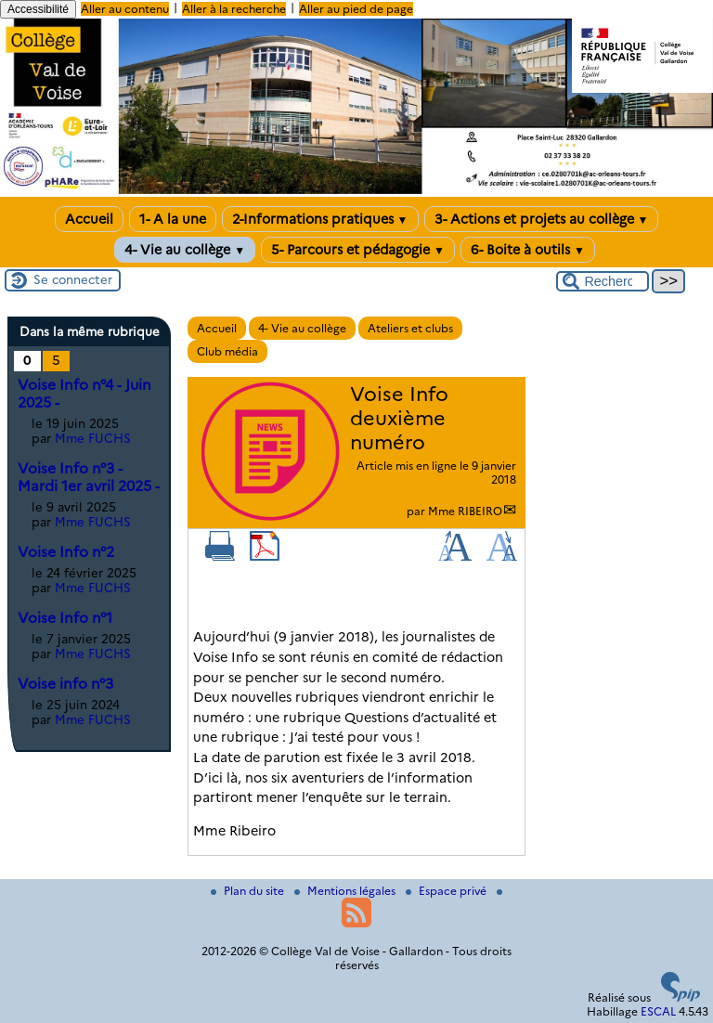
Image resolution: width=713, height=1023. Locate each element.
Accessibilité (38, 9)
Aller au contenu (125, 9)
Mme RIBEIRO (465, 511)
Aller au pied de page (356, 9)
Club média (227, 351)
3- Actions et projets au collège (541, 219)
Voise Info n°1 (65, 618)
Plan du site (249, 891)
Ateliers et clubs (410, 328)
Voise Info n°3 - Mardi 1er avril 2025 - (89, 477)
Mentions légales (346, 891)
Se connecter (72, 279)
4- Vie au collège (184, 249)
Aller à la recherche (234, 9)
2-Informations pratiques (320, 219)
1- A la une (172, 219)
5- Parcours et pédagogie (358, 249)
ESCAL (658, 1011)
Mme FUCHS (93, 438)
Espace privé (447, 891)
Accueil (89, 219)
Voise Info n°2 (66, 552)
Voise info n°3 (65, 684)
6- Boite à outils (528, 249)
